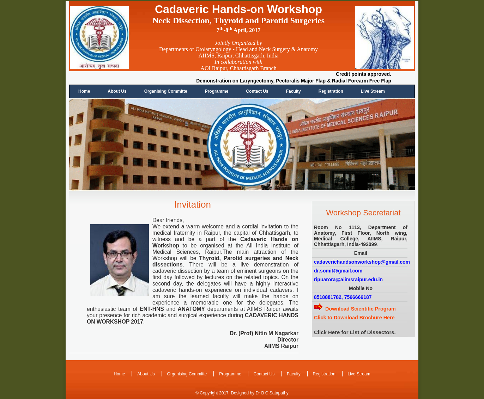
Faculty (293, 91)
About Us (117, 91)
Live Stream (373, 91)
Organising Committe (165, 91)
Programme (217, 91)
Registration (331, 91)
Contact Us (257, 91)
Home (84, 91)
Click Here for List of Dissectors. (355, 332)
